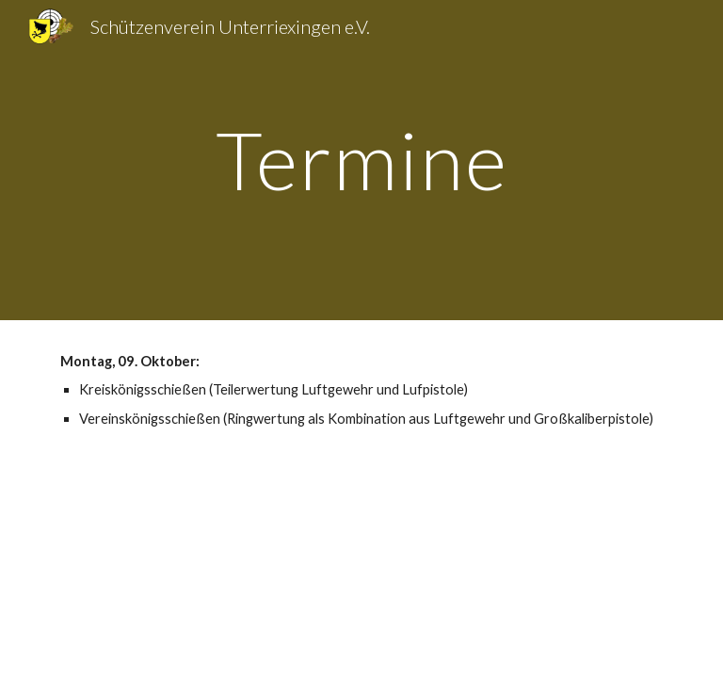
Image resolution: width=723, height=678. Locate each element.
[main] (361, 159)
